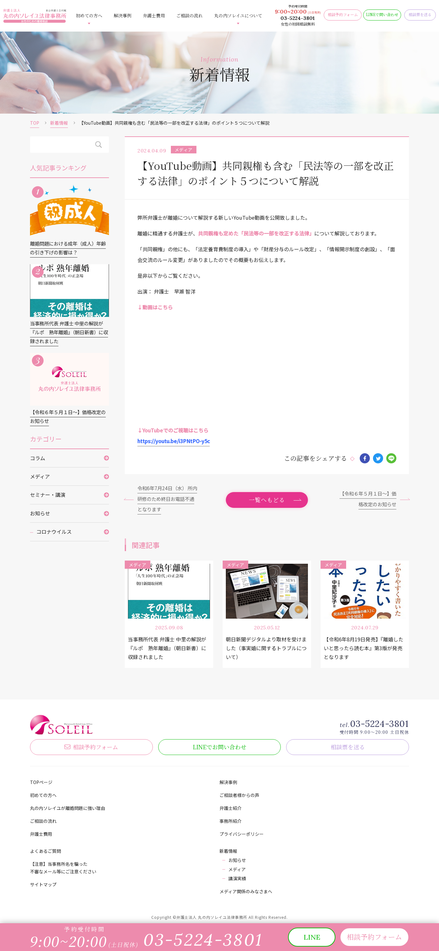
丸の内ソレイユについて (238, 15)
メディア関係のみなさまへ (246, 891)
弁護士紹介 (231, 808)
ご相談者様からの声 (239, 795)
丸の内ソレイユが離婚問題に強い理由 (67, 808)
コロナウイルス (54, 534)
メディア (40, 479)
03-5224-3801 (297, 18)
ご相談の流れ (189, 15)
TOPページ (41, 782)
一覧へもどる (267, 499)
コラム (37, 460)
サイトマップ (43, 884)
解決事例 (122, 15)
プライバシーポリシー (242, 834)
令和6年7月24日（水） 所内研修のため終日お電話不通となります (167, 498)
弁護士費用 (154, 15)
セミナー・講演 (47, 497)
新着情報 (59, 123)
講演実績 (237, 878)
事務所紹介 (231, 821)
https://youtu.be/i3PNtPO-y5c (173, 439)
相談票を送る (348, 746)
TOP (34, 123)
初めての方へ (89, 15)
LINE (219, 746)
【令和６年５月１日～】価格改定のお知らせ (366, 498)
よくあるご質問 (45, 851)
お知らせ (40, 515)
